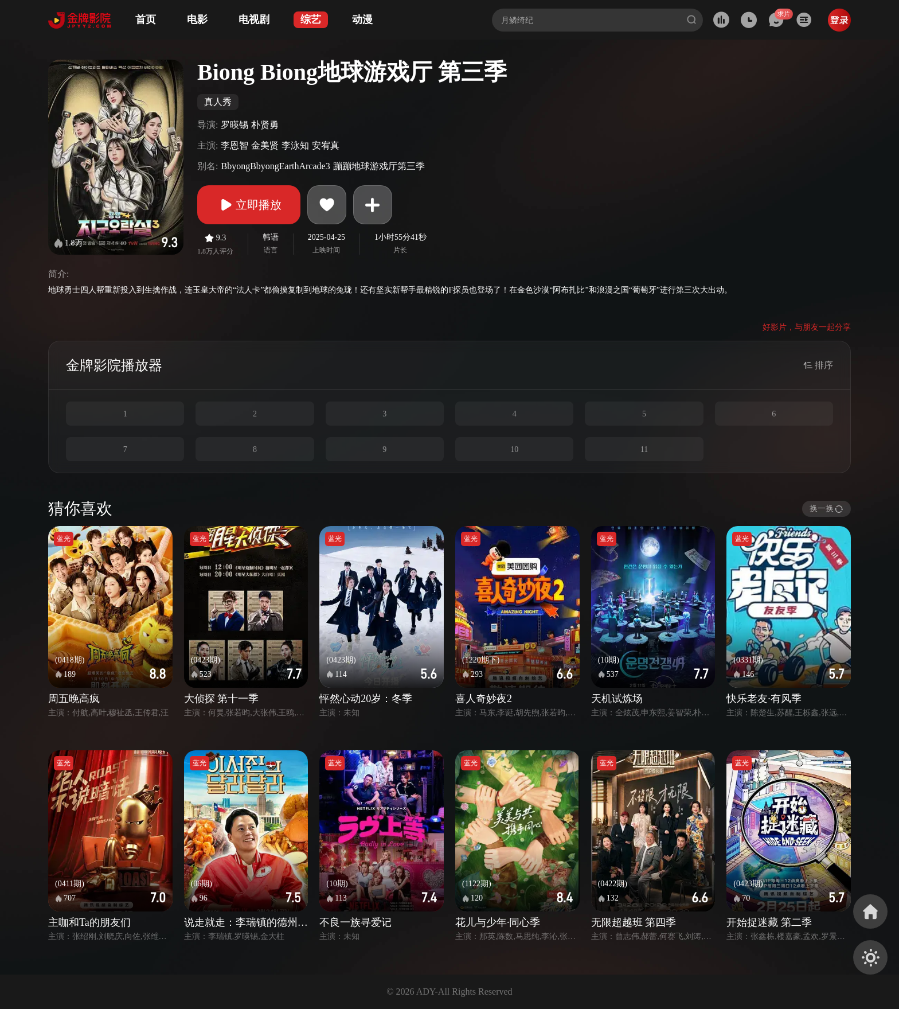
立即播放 (249, 205)
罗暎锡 (234, 125)
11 (644, 449)
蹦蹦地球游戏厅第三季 (379, 166)
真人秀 (218, 102)
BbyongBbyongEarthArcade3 (275, 166)
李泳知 (295, 145)
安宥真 (325, 145)
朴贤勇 (265, 125)
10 (514, 449)
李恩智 (234, 145)
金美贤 (265, 145)
